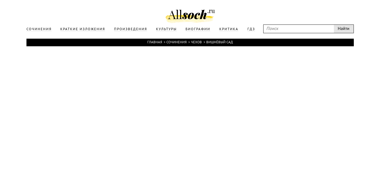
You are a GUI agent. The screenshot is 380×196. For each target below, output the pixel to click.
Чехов (196, 42)
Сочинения (176, 42)
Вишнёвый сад (219, 42)
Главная (154, 42)
